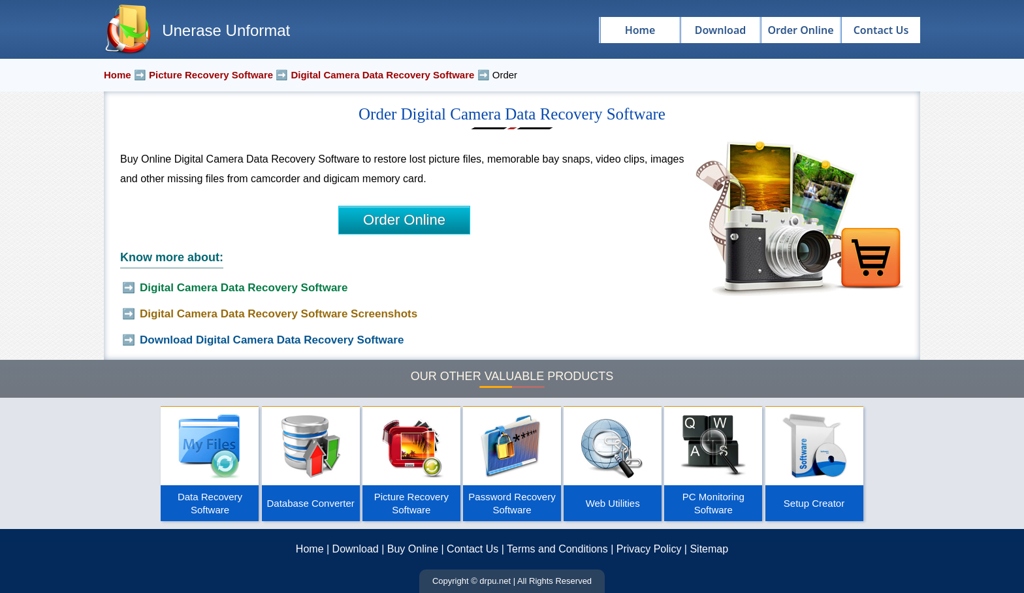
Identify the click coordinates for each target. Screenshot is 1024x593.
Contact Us (472, 548)
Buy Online (412, 548)
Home (310, 548)
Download (355, 548)
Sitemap (709, 548)
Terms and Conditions (557, 548)
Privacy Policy (649, 548)
